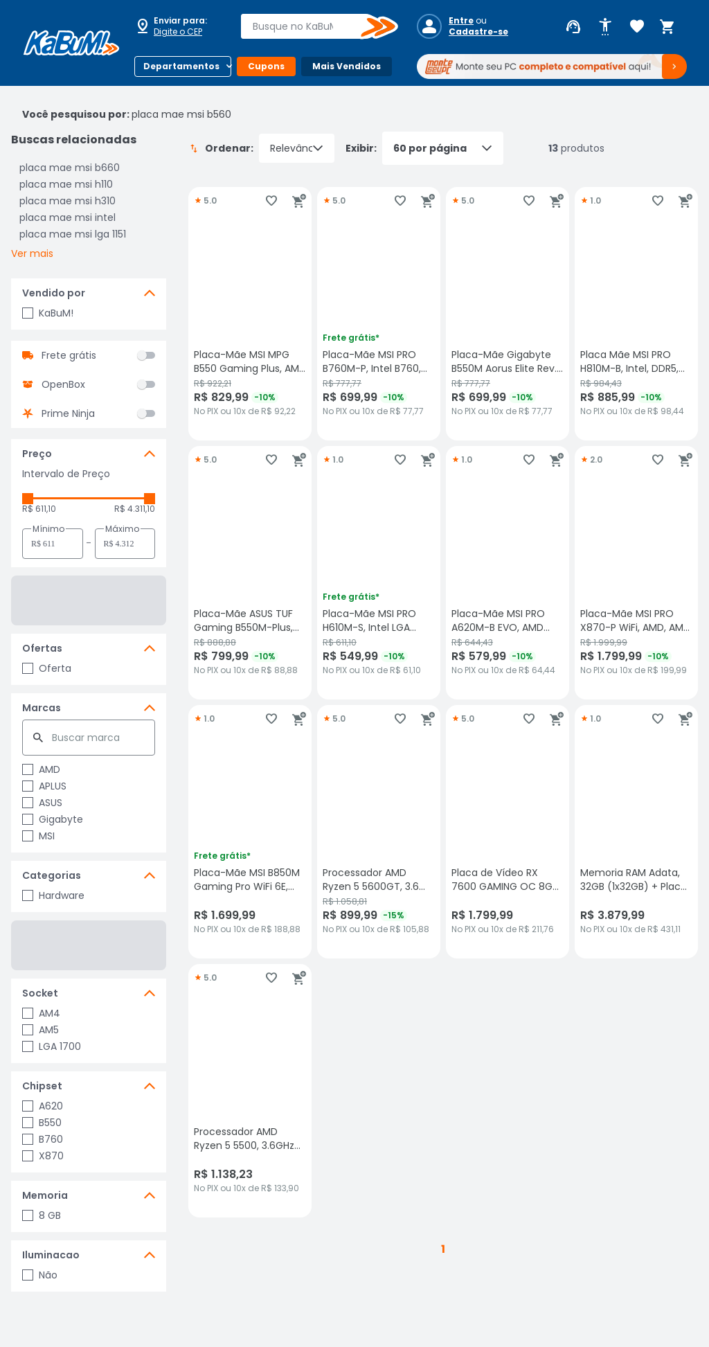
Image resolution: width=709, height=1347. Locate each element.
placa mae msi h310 (67, 201)
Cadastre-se (478, 31)
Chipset (42, 1086)
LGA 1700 (51, 1046)
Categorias (51, 875)
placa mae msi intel (67, 217)
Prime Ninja (68, 413)
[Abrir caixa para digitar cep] (178, 26)
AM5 (40, 1030)
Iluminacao (51, 1255)
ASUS (42, 803)
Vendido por (53, 293)
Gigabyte (52, 819)
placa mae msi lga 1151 (72, 234)
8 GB (41, 1215)
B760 (42, 1139)
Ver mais (32, 253)
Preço (37, 454)
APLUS (44, 786)
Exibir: (424, 148)
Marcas (41, 708)
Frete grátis (69, 355)
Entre (461, 20)
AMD (41, 769)
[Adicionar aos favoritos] (271, 200)
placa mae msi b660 (69, 168)
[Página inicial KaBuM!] (71, 43)
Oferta (46, 668)
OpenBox (63, 384)
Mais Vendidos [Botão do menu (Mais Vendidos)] (346, 66)
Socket (40, 993)
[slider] (27, 498)
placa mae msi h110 (66, 184)
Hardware (53, 895)
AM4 (41, 1013)
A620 (42, 1106)
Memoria (45, 1195)
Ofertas (42, 648)
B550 (42, 1123)
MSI (38, 836)
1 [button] (443, 1249)
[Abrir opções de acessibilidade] (605, 27)
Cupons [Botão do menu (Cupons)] (266, 66)
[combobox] (309, 26)
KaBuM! (47, 313)
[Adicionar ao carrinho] (299, 200)
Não (39, 1275)
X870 (43, 1156)
